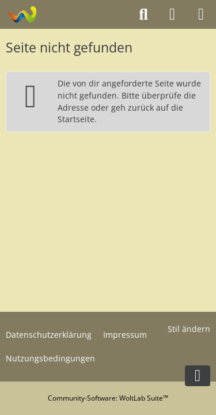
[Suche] (143, 14)
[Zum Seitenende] (197, 375)
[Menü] (201, 14)
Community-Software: (108, 398)
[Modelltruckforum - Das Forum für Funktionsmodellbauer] (21, 14)
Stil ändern (189, 328)
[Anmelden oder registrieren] (172, 14)
